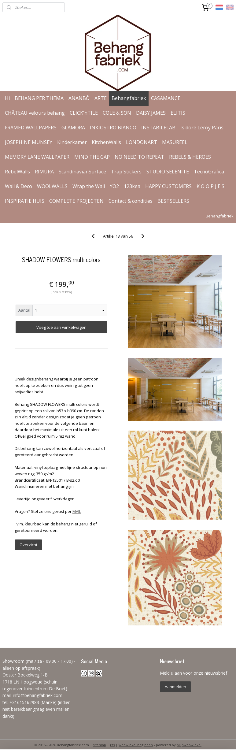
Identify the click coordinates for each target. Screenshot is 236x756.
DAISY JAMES (151, 112)
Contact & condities (131, 201)
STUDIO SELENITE (167, 171)
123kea (132, 186)
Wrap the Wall (88, 186)
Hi (7, 98)
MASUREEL (174, 142)
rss (112, 745)
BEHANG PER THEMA (39, 98)
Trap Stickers (126, 171)
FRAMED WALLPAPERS (31, 127)
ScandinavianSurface (82, 171)
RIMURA (44, 171)
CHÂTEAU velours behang (35, 112)
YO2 (114, 186)
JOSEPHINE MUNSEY (28, 142)
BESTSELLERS (173, 201)
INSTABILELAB (158, 127)
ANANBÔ (79, 98)
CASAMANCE (165, 98)
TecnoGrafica (209, 171)
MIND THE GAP (92, 157)
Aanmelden (175, 686)
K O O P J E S (210, 186)
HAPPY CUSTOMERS (168, 186)
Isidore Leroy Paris (201, 127)
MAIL (76, 511)
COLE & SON (117, 112)
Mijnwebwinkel (189, 745)
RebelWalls (17, 171)
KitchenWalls (106, 142)
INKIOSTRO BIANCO (113, 127)
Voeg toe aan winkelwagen (61, 327)
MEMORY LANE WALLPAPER (37, 157)
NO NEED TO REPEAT (139, 157)
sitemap (99, 745)
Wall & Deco (18, 186)
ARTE (100, 98)
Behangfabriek (129, 98)
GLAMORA (73, 127)
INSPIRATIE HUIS (24, 201)
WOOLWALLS (52, 186)
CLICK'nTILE (84, 112)
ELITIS (178, 112)
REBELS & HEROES (190, 157)
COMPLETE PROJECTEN (76, 201)
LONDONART (141, 142)
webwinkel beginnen (136, 745)
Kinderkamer (72, 142)
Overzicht (28, 544)
